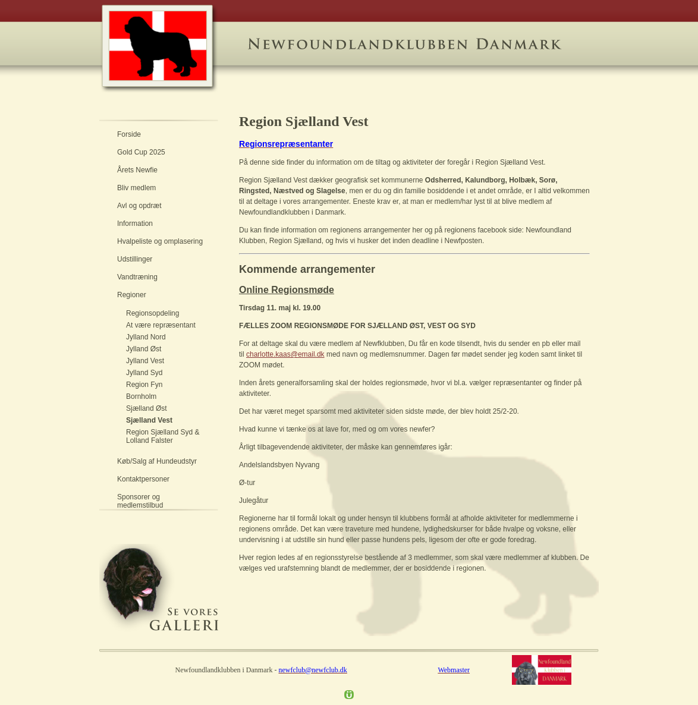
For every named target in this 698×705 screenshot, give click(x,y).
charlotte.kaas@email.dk (285, 354)
